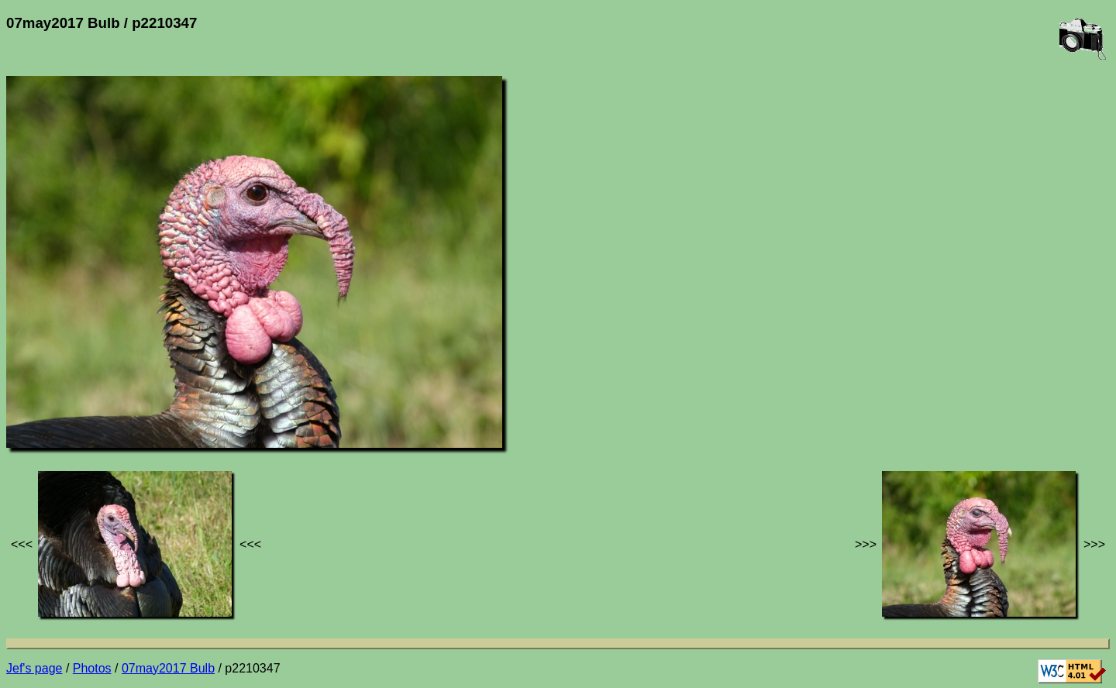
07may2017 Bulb (168, 668)
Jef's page (34, 668)
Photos (92, 668)
